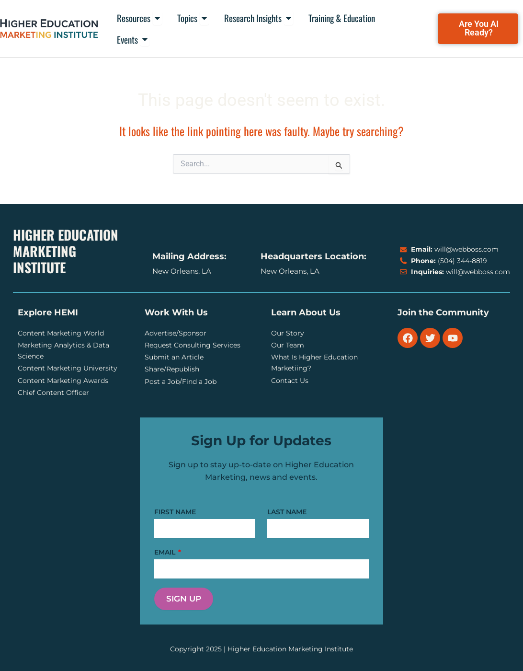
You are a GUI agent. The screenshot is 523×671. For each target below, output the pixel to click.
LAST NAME (287, 512)
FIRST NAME (175, 512)
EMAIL (165, 552)
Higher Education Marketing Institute (66, 251)
